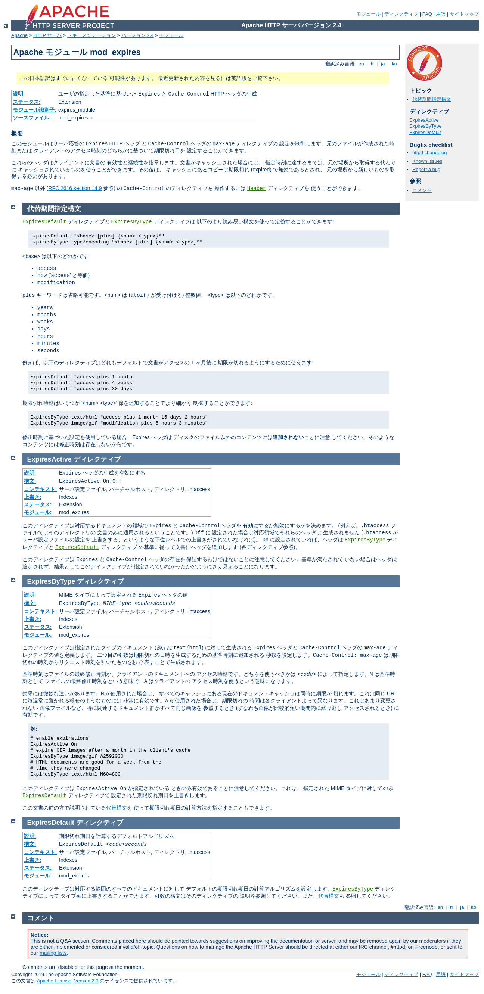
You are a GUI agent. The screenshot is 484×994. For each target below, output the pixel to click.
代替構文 (116, 808)
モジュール (368, 14)
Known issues (427, 161)
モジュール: (38, 512)
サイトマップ (464, 14)
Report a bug (426, 169)
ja (382, 63)
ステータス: (27, 102)
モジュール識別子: (34, 110)
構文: (30, 481)
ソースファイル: (32, 118)
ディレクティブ (401, 14)
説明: (19, 94)
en (361, 63)
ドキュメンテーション (91, 35)
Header (256, 189)
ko (394, 63)
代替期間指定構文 (431, 99)
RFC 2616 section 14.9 (75, 188)
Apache (19, 35)
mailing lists (53, 953)
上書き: (32, 497)
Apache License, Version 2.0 (68, 981)
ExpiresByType (425, 126)
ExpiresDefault (425, 132)
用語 (441, 14)
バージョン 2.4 (137, 35)
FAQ (427, 14)
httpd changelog (429, 152)
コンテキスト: (40, 489)
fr (372, 63)
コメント (422, 190)
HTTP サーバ (47, 35)
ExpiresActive (424, 120)
